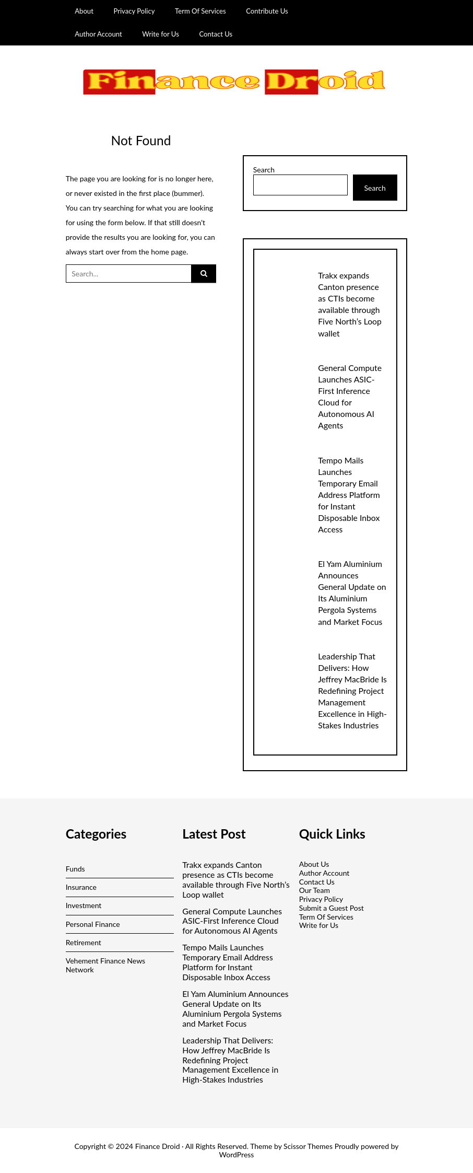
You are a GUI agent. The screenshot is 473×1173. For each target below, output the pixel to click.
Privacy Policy (134, 11)
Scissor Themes (308, 1146)
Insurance (81, 886)
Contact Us (215, 34)
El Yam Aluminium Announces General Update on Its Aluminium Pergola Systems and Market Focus (235, 1008)
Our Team (314, 890)
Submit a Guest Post (331, 907)
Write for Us (160, 34)
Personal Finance (93, 924)
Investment (84, 905)
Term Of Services (200, 11)
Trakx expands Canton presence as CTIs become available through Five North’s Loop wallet (236, 879)
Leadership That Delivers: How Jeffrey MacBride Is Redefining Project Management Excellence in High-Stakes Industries (352, 690)
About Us (314, 864)
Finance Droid (157, 1146)
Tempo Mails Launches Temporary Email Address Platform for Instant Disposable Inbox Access (349, 494)
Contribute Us (267, 11)
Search (264, 170)
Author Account (98, 34)
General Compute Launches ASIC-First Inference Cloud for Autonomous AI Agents (232, 921)
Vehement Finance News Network (105, 965)
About (84, 11)
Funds (75, 868)
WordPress (236, 1154)
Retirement (83, 942)
